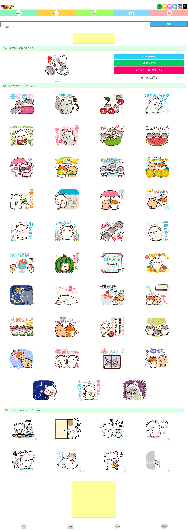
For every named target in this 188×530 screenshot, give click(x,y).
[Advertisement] (94, 37)
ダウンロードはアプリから (149, 70)
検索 (169, 24)
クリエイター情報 (149, 57)
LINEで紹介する (149, 63)
